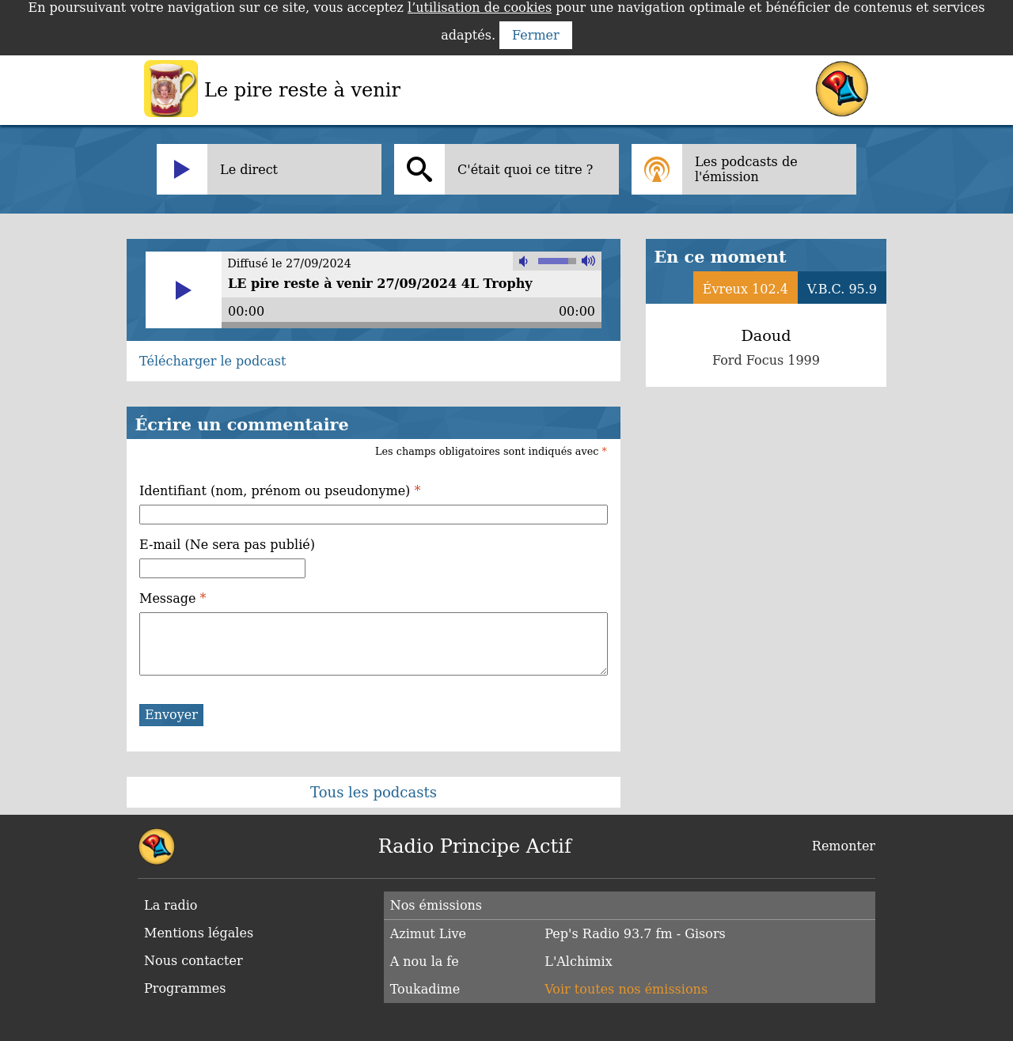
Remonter (843, 846)
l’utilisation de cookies (480, 7)
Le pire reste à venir (302, 90)
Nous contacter (193, 960)
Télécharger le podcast (212, 361)
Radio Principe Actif (474, 846)
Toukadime (425, 989)
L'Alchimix (578, 961)
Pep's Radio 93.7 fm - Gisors (634, 933)
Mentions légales (198, 933)
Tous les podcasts (373, 792)
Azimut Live (428, 933)
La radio (170, 905)
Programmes (185, 988)
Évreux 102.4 (745, 289)
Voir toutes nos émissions (626, 989)
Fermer (536, 35)
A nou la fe (424, 961)
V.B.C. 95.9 (842, 289)
